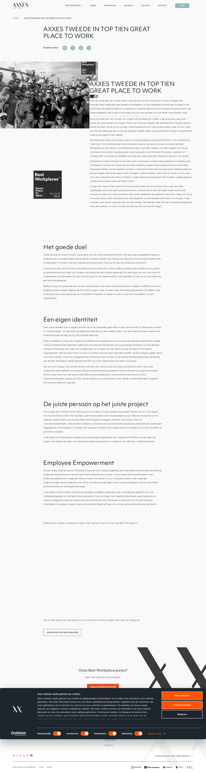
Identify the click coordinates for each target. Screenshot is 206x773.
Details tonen (154, 767)
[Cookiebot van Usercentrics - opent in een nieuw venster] (18, 767)
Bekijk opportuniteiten (103, 687)
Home (15, 18)
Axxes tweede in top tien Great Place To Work (47, 18)
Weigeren (182, 748)
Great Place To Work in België (163, 100)
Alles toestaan (182, 729)
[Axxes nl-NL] (21, 5)
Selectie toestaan (182, 738)
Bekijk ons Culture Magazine (62, 632)
